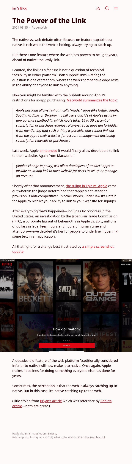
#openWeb (39, 27)
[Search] (107, 8)
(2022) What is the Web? (60, 437)
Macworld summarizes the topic (92, 100)
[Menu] (116, 8)
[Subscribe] (98, 8)
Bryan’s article (51, 401)
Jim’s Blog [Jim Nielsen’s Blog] (19, 8)
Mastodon (39, 433)
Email (28, 433)
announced (48, 150)
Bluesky (52, 433)
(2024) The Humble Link (91, 437)
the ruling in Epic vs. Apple (86, 186)
